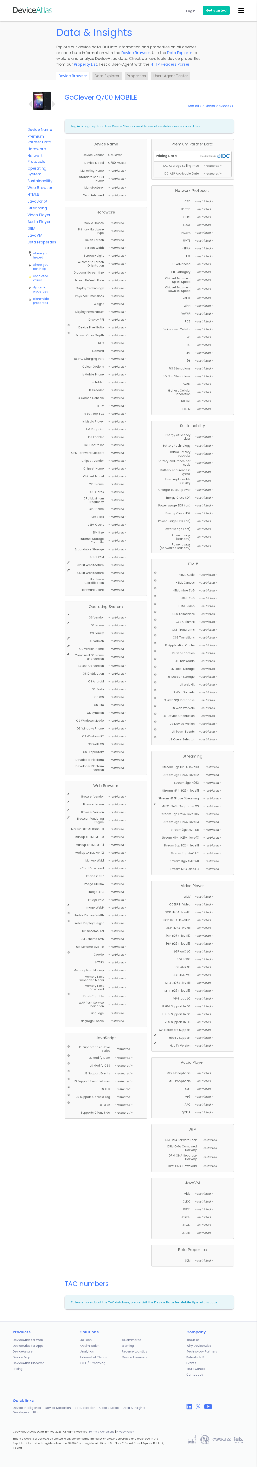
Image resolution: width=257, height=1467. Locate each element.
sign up (90, 126)
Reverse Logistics (134, 1351)
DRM (31, 228)
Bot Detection (85, 1408)
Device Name (39, 129)
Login (190, 11)
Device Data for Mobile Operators (181, 1302)
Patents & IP (195, 1357)
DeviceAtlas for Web (28, 1340)
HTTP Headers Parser (170, 64)
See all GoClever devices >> (211, 106)
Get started (216, 10)
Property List (85, 64)
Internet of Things (93, 1357)
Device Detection (58, 1408)
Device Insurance (135, 1357)
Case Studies (108, 1408)
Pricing (18, 1369)
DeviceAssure (23, 1351)
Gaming (128, 1346)
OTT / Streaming (92, 1363)
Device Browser (135, 52)
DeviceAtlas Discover (28, 1363)
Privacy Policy (125, 1431)
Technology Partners (201, 1351)
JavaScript (37, 201)
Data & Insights (134, 1408)
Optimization (89, 1346)
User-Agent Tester (170, 75)
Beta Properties (41, 242)
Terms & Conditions (102, 1431)
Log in (75, 126)
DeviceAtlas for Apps (28, 1346)
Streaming (37, 208)
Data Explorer (179, 52)
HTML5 (33, 194)
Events (191, 1363)
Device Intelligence (27, 1408)
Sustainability (40, 180)
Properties (136, 75)
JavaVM (34, 235)
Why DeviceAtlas (198, 1346)
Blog (36, 1412)
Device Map (21, 1357)
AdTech (86, 1340)
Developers (21, 1412)
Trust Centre (195, 1369)
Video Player (39, 214)
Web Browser (39, 187)
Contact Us (194, 1375)
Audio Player (39, 221)
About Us (193, 1340)
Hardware (36, 148)
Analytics (87, 1351)
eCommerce (131, 1340)
